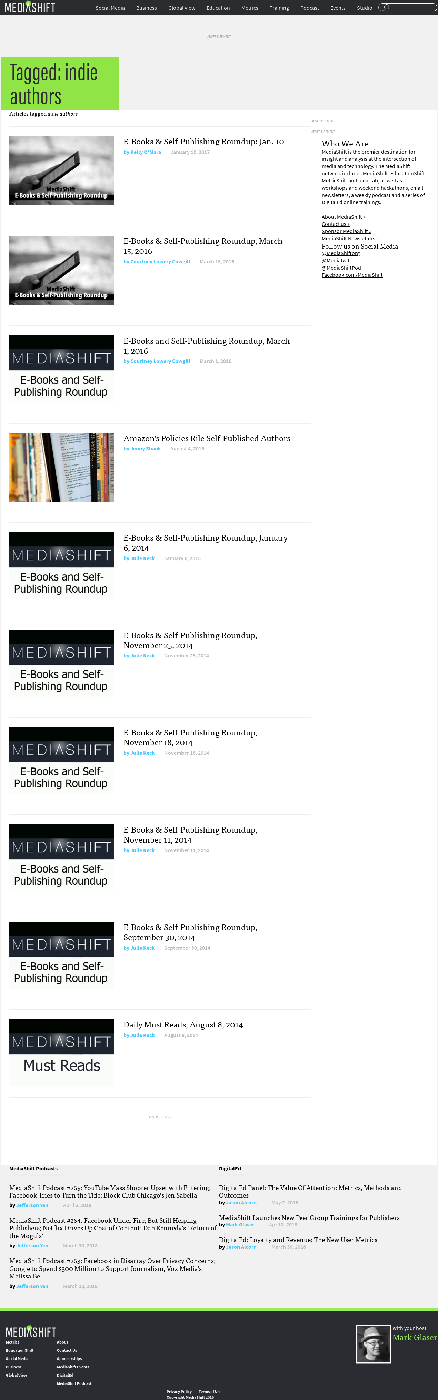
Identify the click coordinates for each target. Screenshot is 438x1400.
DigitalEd (65, 1375)
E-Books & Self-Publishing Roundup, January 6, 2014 (205, 542)
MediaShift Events (73, 1367)
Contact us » (336, 224)
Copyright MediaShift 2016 (190, 1397)
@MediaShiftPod (341, 267)
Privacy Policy (179, 1391)
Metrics (249, 7)
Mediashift (30, 6)
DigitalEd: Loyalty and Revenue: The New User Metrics (298, 1239)
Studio (364, 7)
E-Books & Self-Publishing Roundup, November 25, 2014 (190, 639)
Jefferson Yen (32, 1205)
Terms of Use (210, 1391)
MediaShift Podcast (74, 1383)
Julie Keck (142, 558)
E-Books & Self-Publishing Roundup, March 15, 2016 (202, 245)
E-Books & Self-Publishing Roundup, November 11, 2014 (190, 834)
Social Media (110, 7)
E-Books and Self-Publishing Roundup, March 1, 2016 (206, 345)
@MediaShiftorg (341, 253)
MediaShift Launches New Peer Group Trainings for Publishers (309, 1217)
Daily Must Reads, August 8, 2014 (183, 1024)
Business (146, 7)
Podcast (309, 7)
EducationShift (19, 1350)
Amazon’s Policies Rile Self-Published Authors (206, 437)
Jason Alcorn (241, 1202)
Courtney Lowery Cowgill (160, 261)
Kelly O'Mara (145, 152)
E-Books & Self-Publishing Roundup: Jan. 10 (203, 140)
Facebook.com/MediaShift (352, 275)
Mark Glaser (240, 1224)
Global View (181, 7)
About (62, 1342)
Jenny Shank (145, 448)
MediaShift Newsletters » (350, 238)
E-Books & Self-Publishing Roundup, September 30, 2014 (190, 931)
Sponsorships (69, 1358)
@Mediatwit (335, 260)
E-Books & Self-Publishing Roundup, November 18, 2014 (190, 737)
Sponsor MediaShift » (346, 231)
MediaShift (31, 1331)
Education (218, 7)
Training (279, 7)
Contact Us (67, 1350)
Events (338, 7)
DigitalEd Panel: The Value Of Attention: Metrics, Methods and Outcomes (310, 1191)
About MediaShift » (344, 216)
